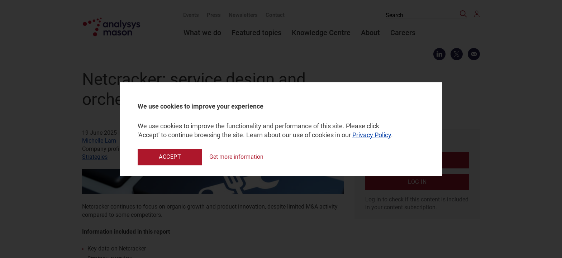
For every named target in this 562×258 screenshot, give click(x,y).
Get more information (236, 156)
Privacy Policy (371, 135)
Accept (170, 156)
